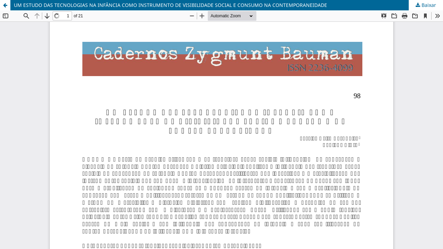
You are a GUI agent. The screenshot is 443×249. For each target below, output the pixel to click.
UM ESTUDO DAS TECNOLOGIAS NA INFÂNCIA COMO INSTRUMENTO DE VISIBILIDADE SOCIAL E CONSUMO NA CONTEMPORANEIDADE (170, 5)
